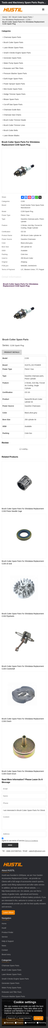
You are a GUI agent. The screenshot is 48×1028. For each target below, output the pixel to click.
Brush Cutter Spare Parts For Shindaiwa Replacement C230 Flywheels (23, 615)
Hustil (4, 928)
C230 (28, 20)
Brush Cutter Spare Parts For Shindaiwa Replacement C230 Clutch (23, 720)
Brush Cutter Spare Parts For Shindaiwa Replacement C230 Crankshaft (23, 667)
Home (4, 17)
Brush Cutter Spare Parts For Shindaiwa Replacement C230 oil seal (23, 562)
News (4, 946)
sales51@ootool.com (37, 851)
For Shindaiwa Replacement (13, 20)
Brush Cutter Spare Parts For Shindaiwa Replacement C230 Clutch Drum (23, 772)
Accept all (38, 1018)
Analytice (19, 1023)
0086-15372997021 (14, 851)
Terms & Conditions (31, 841)
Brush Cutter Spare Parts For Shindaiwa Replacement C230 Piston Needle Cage (23, 510)
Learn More (8, 912)
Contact (5, 950)
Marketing (41, 1023)
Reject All (11, 1018)
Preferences (30, 1023)
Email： (26, 851)
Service (5, 937)
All (10, 17)
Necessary (9, 1023)
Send (10, 845)
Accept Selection (25, 1018)
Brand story (6, 954)
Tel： (4, 851)
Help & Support (8, 941)
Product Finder (7, 932)
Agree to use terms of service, (20, 840)
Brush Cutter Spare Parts (22, 17)
